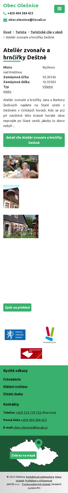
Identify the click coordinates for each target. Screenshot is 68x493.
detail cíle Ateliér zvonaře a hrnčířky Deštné (34, 140)
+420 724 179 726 (28, 412)
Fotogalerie (12, 379)
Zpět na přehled (17, 307)
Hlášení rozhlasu (15, 386)
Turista (20, 32)
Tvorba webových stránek (36, 484)
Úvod (7, 32)
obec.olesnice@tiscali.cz (24, 19)
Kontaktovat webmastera (40, 476)
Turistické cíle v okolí (46, 32)
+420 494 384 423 (18, 13)
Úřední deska (13, 394)
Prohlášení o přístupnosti (38, 480)
